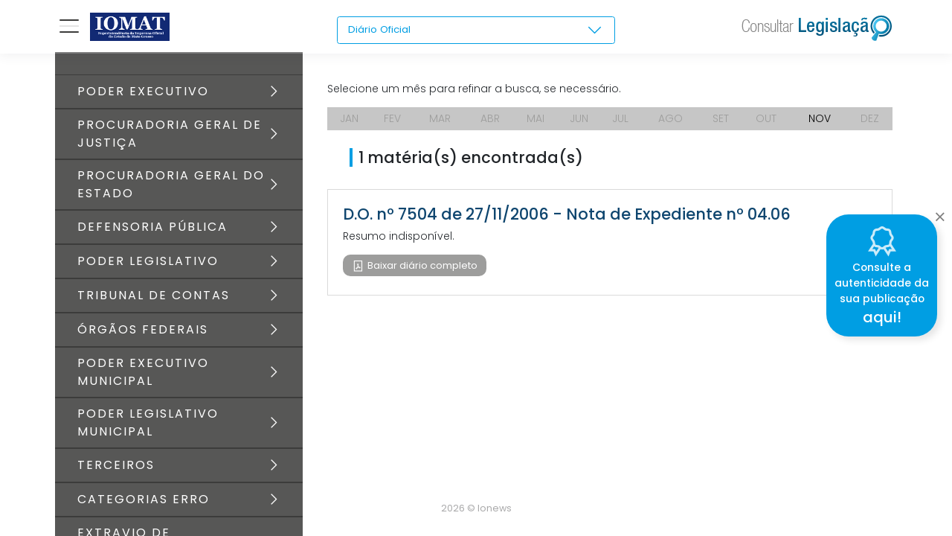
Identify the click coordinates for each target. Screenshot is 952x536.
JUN (579, 119)
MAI (535, 119)
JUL (622, 119)
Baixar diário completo (421, 266)
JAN (350, 119)
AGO (672, 119)
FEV (393, 119)
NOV (819, 119)
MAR (440, 119)
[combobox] (475, 30)
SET (722, 119)
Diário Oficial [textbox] (381, 29)
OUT (767, 119)
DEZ (870, 119)
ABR (490, 119)
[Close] (939, 213)
